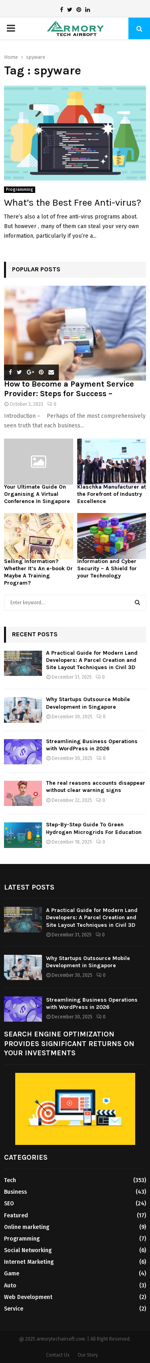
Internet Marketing (29, 1262)
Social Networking (28, 1250)
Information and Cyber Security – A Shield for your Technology (107, 568)
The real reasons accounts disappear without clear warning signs (95, 787)
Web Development (28, 1297)
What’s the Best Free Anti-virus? (72, 202)
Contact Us (58, 1355)
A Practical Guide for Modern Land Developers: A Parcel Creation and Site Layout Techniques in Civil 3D (92, 660)
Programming (19, 189)
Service (13, 1308)
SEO (9, 1203)
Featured (16, 1215)
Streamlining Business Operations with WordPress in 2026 (92, 745)
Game (11, 1273)
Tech (10, 1180)
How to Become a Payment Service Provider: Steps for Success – (69, 388)
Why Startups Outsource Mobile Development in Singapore (88, 703)
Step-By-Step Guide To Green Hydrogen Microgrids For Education (94, 828)
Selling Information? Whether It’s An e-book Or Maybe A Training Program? (38, 572)
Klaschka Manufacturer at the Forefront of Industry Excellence (111, 494)
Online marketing (26, 1227)
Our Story (88, 1355)
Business (15, 1192)
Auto (10, 1285)
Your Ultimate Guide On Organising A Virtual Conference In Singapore (37, 494)
